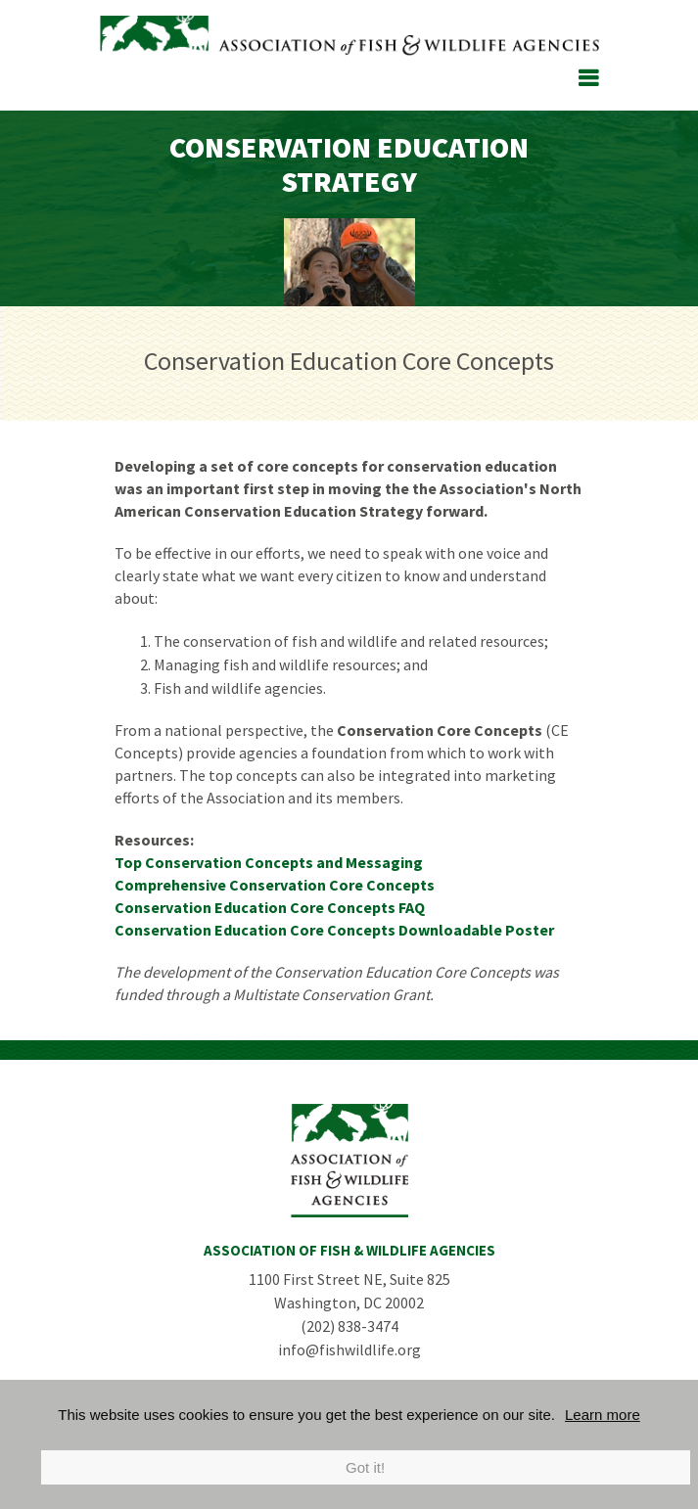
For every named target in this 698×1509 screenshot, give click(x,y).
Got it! (365, 1467)
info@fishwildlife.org (349, 1349)
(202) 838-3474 (349, 1326)
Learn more (602, 1414)
